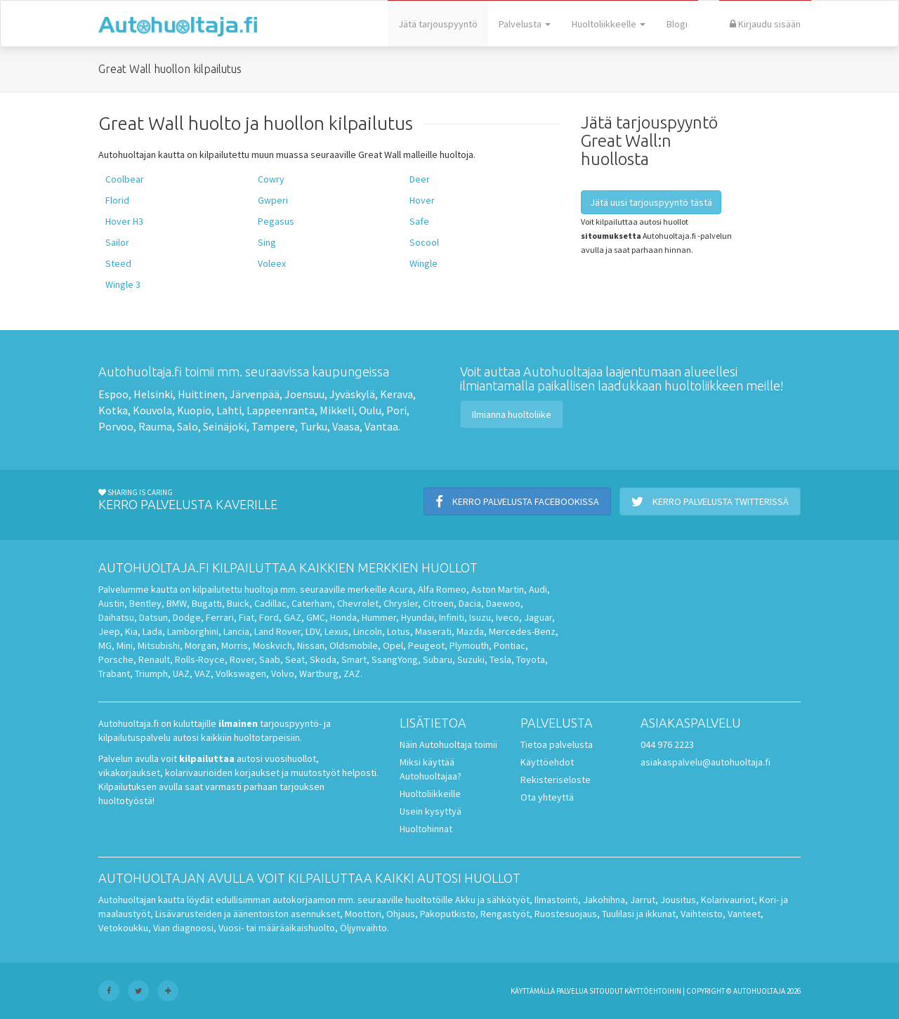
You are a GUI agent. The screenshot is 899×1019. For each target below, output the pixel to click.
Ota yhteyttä (547, 797)
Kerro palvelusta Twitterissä (710, 501)
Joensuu (304, 394)
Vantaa (381, 426)
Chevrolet (358, 603)
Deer (419, 179)
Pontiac (509, 645)
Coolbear (124, 179)
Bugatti (207, 603)
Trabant (114, 673)
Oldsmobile (353, 645)
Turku (313, 426)
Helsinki (153, 394)
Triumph (151, 673)
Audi (538, 589)
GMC (315, 617)
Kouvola (152, 410)
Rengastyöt (505, 913)
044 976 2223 (667, 744)
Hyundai (417, 617)
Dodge (187, 617)
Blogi (677, 24)
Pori (396, 410)
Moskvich (272, 645)
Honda (343, 617)
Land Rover (277, 631)
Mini (125, 645)
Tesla (500, 659)
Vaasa (346, 426)
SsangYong (395, 659)
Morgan (200, 645)
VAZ (203, 673)
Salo (187, 426)
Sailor (117, 242)
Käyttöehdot (547, 762)
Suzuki (471, 659)
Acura (401, 589)
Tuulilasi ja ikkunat (639, 913)
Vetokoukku (123, 927)
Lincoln (367, 631)
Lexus (336, 631)
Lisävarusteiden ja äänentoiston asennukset (247, 913)
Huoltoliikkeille (430, 793)
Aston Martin (497, 589)
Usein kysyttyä (430, 811)
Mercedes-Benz (522, 631)
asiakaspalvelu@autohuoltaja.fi (705, 762)
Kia (131, 631)
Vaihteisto (702, 913)
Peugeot (426, 645)
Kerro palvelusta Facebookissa (517, 501)
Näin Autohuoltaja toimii (448, 744)
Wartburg (319, 673)
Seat (295, 659)
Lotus (398, 631)
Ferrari (220, 617)
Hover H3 (124, 221)
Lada (152, 631)
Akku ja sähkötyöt (492, 899)
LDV (313, 631)
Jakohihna (604, 899)
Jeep (109, 631)
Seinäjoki (225, 426)
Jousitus (678, 899)
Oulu (370, 410)
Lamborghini (192, 631)
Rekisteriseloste (555, 779)
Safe (419, 221)
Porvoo (115, 426)
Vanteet (744, 913)
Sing (267, 242)
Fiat (246, 617)
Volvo (282, 673)
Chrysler (400, 603)
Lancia (236, 631)
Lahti (229, 410)
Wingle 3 (122, 284)
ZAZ (351, 673)
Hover (422, 200)
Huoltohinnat (426, 828)
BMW (176, 603)
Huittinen (201, 394)
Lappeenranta (281, 410)
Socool (424, 242)
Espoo (113, 394)
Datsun (153, 617)
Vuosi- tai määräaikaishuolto (276, 927)
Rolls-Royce (200, 659)
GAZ (292, 617)
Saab (269, 659)
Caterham (311, 603)
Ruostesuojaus (565, 913)
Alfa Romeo (442, 589)
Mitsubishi (159, 645)
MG (105, 645)
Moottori (363, 913)
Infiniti (451, 617)
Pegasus (276, 221)
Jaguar (538, 617)
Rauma (155, 426)
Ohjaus (400, 913)
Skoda (323, 659)
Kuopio (194, 410)
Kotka (113, 410)
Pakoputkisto (447, 913)
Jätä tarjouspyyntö (438, 24)
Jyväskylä (352, 394)
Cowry (271, 179)
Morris (234, 645)
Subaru (437, 659)
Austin (111, 603)
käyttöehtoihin (652, 991)
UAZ (181, 673)
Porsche (115, 659)
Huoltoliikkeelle (608, 24)
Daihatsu (116, 617)
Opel (393, 645)
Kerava (396, 394)
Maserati (433, 631)
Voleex (272, 263)
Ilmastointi (556, 899)
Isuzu (480, 617)
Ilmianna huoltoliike (511, 414)
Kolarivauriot (727, 899)
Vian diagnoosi (183, 927)
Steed (118, 263)
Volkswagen (241, 673)
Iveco (507, 617)
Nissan (310, 645)
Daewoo (503, 603)
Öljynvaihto (363, 927)
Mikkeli (337, 410)
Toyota (530, 659)
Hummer (379, 617)
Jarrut (642, 899)
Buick (238, 603)
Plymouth (469, 645)
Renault (154, 659)
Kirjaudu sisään (765, 24)
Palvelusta (525, 24)
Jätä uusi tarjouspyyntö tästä (651, 202)
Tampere (273, 426)
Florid (117, 200)
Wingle (423, 263)
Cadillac (270, 603)
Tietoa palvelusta (556, 744)
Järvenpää (255, 394)
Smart (354, 659)
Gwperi (273, 200)
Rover (242, 659)
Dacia (470, 603)
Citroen (438, 603)
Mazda (470, 631)
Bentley (145, 603)
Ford (269, 617)
